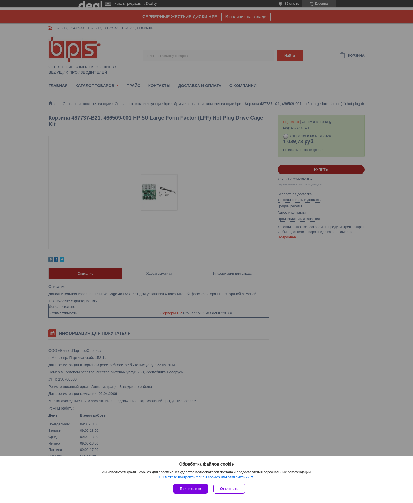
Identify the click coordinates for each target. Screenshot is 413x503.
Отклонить (229, 489)
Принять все (190, 489)
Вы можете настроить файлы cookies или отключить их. (204, 477)
